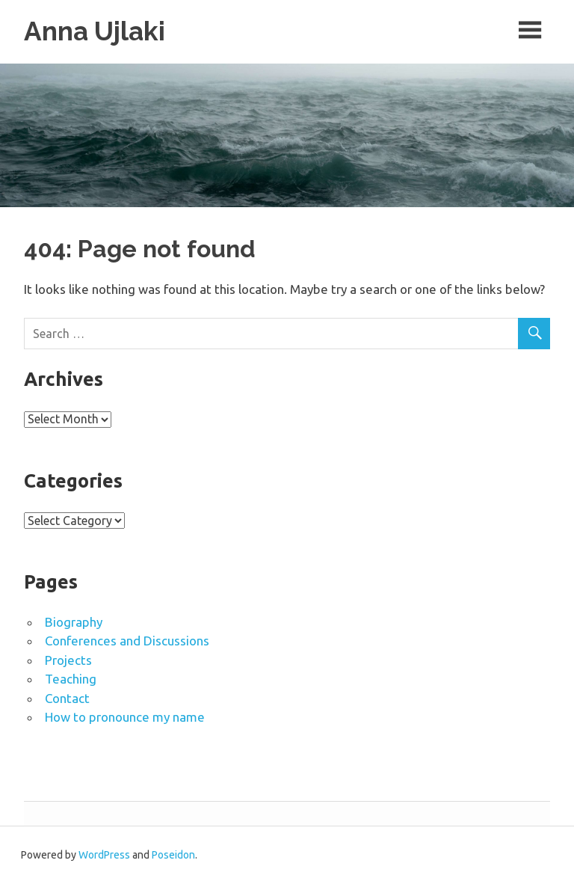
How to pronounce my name (125, 717)
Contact (67, 698)
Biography (73, 622)
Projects (68, 660)
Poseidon (173, 855)
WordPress (104, 855)
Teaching (70, 679)
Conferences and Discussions (127, 640)
